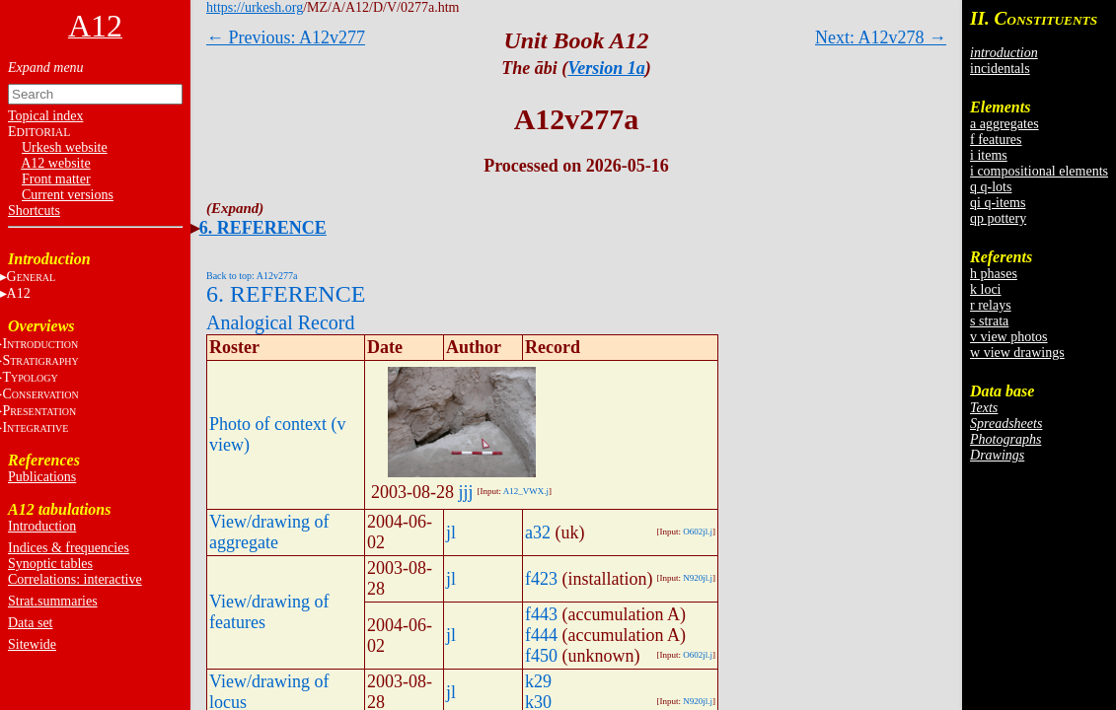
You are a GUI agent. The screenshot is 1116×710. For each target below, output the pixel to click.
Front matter (56, 179)
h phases (993, 273)
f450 (541, 656)
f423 (541, 579)
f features (995, 139)
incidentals (1000, 68)
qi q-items (997, 202)
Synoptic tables (50, 563)
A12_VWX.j (526, 491)
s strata (989, 321)
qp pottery (998, 218)
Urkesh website (65, 147)
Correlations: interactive (75, 579)
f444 (541, 635)
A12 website (55, 163)
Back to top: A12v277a (252, 275)
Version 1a (606, 68)
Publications (42, 476)
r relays (990, 305)
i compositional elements (1039, 171)
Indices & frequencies (68, 547)
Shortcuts (34, 210)
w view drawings (1017, 352)
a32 (538, 532)
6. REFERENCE (263, 228)
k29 (538, 681)
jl (451, 532)
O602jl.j (697, 531)
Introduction (42, 526)
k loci (986, 289)
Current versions (67, 194)
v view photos (1009, 336)
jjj (466, 492)
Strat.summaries (53, 601)
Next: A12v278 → (880, 37)
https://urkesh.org (254, 7)
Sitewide (32, 644)
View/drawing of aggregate (269, 532)
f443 (541, 614)
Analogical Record (280, 322)
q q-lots (990, 186)
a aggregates (1004, 123)
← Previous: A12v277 (285, 37)
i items (988, 155)
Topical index (45, 115)
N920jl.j (697, 578)
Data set (30, 622)
